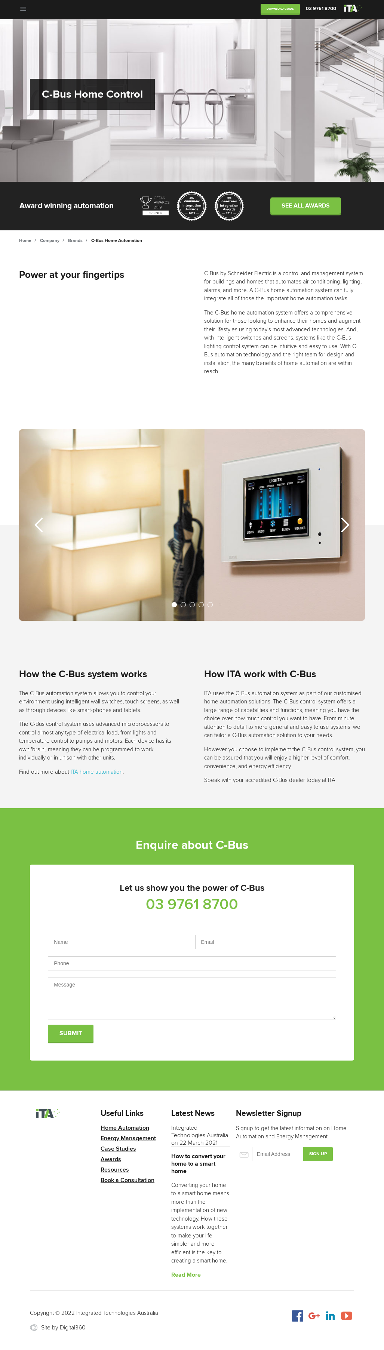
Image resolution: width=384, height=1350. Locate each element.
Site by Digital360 (63, 1327)
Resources (115, 1169)
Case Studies (118, 1149)
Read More (186, 1275)
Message (192, 994)
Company (49, 240)
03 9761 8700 (321, 9)
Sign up (318, 1154)
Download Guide (280, 8)
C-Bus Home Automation (116, 240)
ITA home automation (97, 771)
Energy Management (128, 1138)
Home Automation (125, 1128)
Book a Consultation (127, 1180)
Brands (75, 240)
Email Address (265, 938)
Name (118, 938)
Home (25, 240)
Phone (192, 959)
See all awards (306, 205)
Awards (111, 1159)
